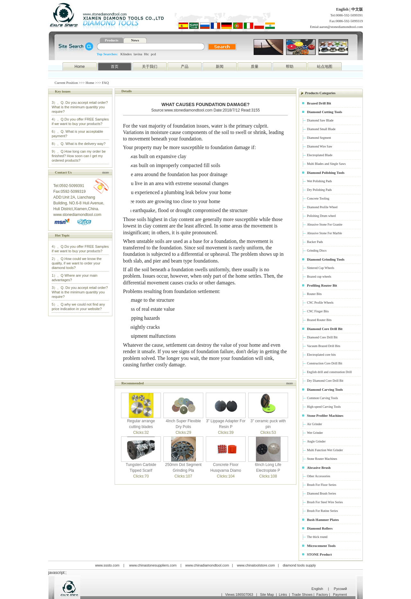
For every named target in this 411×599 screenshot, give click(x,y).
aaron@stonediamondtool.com (341, 27)
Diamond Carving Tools (325, 389)
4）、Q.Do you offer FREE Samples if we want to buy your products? (80, 121)
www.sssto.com (107, 565)
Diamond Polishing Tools (326, 172)
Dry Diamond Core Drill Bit (325, 380)
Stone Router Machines (322, 458)
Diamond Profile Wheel (322, 207)
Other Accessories (318, 476)
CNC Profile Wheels (320, 302)
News (135, 40)
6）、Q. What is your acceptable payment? (77, 134)
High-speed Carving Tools (324, 406)
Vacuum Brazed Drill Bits (323, 346)
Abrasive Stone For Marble (324, 233)
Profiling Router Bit (322, 285)
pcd (153, 54)
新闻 (219, 66)
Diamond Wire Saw (319, 146)
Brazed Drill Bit (319, 103)
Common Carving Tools (322, 398)
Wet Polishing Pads (319, 181)
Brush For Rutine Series (322, 511)
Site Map (267, 594)
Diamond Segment (319, 137)
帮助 (289, 66)
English (343, 9)
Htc (146, 54)
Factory (322, 594)
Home (79, 66)
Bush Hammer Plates (323, 520)
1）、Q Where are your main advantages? (74, 277)
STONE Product (319, 554)
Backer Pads (315, 242)
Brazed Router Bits (319, 320)
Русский (340, 589)
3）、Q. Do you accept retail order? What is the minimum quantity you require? (80, 107)
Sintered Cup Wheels (320, 268)
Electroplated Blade (319, 155)
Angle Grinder (316, 441)
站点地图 (324, 66)
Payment (340, 594)
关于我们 (149, 66)
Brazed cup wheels (319, 276)
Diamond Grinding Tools (326, 259)
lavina (138, 54)
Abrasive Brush (319, 467)
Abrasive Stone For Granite (324, 224)
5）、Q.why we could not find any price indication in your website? (78, 306)
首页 (114, 66)
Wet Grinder (315, 432)
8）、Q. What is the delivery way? (79, 144)
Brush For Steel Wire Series (325, 502)
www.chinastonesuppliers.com (152, 565)
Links (283, 594)
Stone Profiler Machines (325, 415)
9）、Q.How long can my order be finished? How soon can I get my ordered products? (79, 155)
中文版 (357, 9)
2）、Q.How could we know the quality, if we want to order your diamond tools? (76, 263)
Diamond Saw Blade (320, 120)
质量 (254, 66)
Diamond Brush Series (321, 493)
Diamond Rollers (320, 528)
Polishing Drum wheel (321, 216)
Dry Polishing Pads (319, 190)
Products (111, 40)
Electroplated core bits (321, 354)
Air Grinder (314, 424)
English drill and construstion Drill (329, 372)
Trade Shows (302, 594)
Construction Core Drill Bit (324, 363)
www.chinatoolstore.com (256, 565)
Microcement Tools (321, 546)
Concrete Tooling (318, 198)
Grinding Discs (317, 250)
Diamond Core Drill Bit (325, 329)
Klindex (126, 54)
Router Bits (314, 294)
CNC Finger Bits (318, 311)
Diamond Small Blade (321, 129)
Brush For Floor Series (321, 485)
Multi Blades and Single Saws (326, 163)
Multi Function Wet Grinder (325, 450)
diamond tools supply (299, 565)
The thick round (317, 537)
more (105, 172)
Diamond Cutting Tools (324, 112)
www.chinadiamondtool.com (207, 565)
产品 (184, 66)
